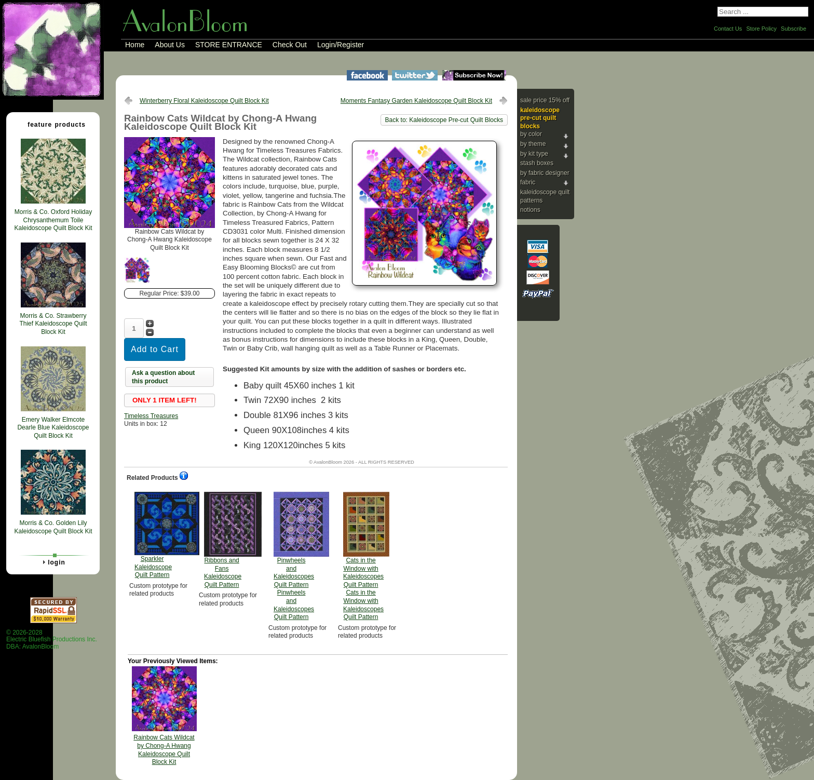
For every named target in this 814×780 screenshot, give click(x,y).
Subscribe (793, 28)
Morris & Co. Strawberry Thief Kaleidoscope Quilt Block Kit (53, 323)
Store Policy (761, 28)
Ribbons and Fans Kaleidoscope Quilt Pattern (222, 540)
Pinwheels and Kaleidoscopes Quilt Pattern (294, 556)
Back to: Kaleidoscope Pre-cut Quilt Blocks (444, 120)
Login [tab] (52, 562)
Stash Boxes (536, 163)
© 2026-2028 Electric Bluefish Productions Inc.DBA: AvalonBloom (51, 639)
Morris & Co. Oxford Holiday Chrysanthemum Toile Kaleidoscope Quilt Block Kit (53, 220)
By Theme (533, 143)
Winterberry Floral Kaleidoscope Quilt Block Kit (204, 100)
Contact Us (728, 28)
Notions (530, 209)
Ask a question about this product (163, 377)
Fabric (527, 182)
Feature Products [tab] (52, 124)
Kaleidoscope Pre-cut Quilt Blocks (540, 118)
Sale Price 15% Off (544, 100)
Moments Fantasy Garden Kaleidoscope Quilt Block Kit (416, 100)
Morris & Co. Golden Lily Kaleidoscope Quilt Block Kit (53, 527)
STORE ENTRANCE (228, 45)
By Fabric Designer (544, 173)
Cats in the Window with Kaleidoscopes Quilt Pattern (363, 556)
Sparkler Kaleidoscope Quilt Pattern (153, 535)
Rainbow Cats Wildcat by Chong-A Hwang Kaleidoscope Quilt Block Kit (163, 749)
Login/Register (340, 45)
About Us (170, 45)
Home (134, 45)
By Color (531, 134)
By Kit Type (534, 153)
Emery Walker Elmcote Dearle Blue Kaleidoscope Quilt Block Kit (53, 427)
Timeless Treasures (151, 416)
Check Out (290, 45)
